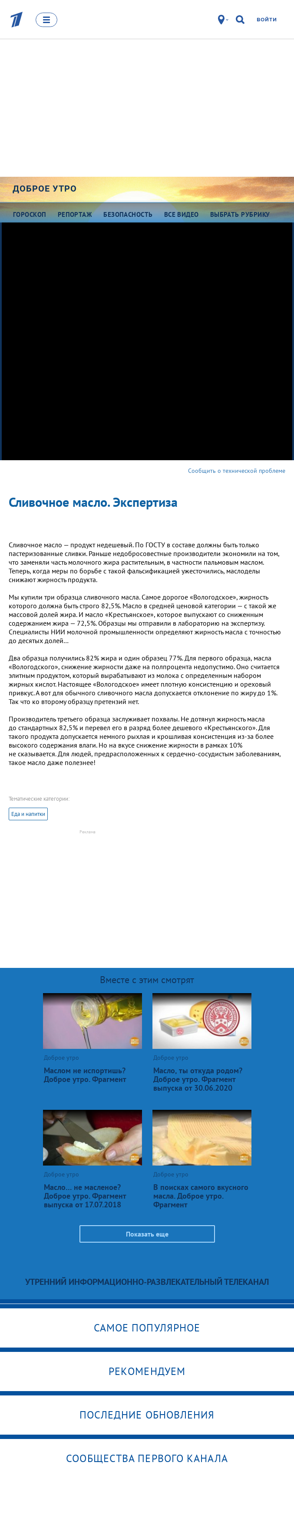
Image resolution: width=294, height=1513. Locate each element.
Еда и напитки (28, 814)
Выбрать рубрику (240, 214)
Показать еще (147, 1234)
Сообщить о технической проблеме (236, 471)
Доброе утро (45, 188)
